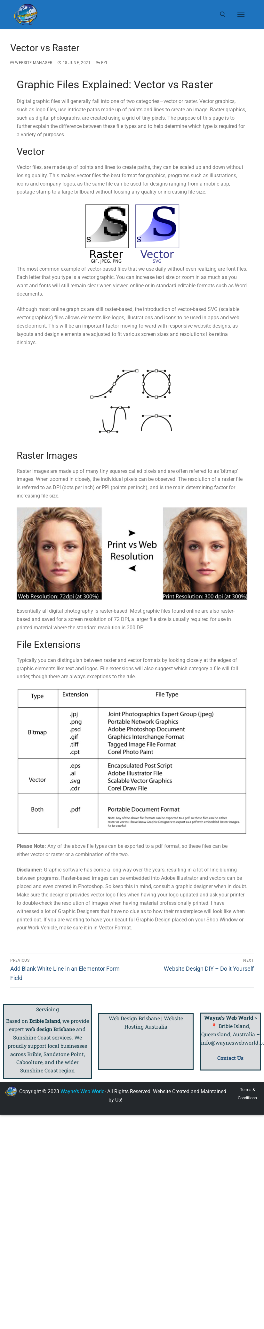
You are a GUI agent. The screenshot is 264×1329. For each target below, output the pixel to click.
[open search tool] (223, 14)
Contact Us (230, 1057)
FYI (101, 62)
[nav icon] (241, 14)
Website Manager (31, 62)
